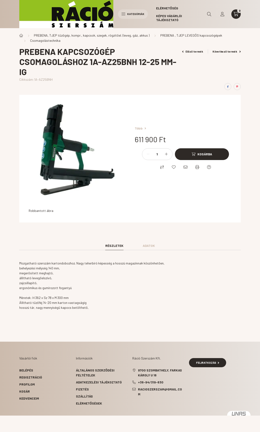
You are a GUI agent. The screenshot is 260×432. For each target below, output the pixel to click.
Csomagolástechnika (45, 40)
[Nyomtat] (197, 167)
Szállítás (84, 396)
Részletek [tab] (114, 246)
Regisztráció (30, 377)
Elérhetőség (167, 8)
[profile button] (222, 14)
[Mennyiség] (157, 154)
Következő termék (227, 51)
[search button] (209, 14)
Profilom (27, 384)
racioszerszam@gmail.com (160, 391)
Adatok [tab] (149, 246)
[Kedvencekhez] (173, 167)
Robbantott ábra (41, 211)
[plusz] (166, 154)
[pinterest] (237, 86)
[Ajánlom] (185, 167)
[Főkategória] (21, 35)
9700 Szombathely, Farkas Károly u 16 (160, 372)
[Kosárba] (202, 154)
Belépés (26, 370)
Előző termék (192, 51)
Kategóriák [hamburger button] (133, 13)
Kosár (24, 391)
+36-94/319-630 (150, 382)
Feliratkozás (207, 362)
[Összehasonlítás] (162, 167)
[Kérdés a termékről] (209, 167)
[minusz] (148, 154)
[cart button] (236, 14)
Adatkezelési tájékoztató (99, 382)
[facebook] (227, 86)
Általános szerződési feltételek (95, 372)
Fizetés (82, 389)
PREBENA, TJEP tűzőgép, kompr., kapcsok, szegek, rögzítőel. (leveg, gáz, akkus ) (92, 35)
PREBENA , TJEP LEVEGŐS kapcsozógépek (191, 35)
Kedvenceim (29, 398)
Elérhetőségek (89, 403)
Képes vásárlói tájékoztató (169, 18)
